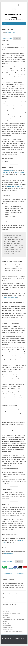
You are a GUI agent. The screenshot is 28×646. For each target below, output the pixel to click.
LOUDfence (6, 623)
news (12, 568)
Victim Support (6, 617)
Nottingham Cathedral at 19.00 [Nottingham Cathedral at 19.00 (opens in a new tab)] (9, 297)
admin (14, 32)
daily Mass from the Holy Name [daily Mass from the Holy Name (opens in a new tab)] (14, 186)
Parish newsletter (8, 29)
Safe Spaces (6, 611)
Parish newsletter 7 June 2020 (8, 561)
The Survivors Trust (8, 627)
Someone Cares (7, 625)
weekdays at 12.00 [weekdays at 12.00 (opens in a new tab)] (19, 172)
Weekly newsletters (18, 568)
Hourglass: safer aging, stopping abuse (12, 631)
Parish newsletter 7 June (7, 38)
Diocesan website (8, 553)
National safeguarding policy (10, 595)
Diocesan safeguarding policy (10, 593)
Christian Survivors (7, 629)
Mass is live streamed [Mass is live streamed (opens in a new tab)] (7, 170)
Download (17, 38)
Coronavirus (8, 568)
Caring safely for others (9, 597)
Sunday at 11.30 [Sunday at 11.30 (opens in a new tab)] (6, 172)
